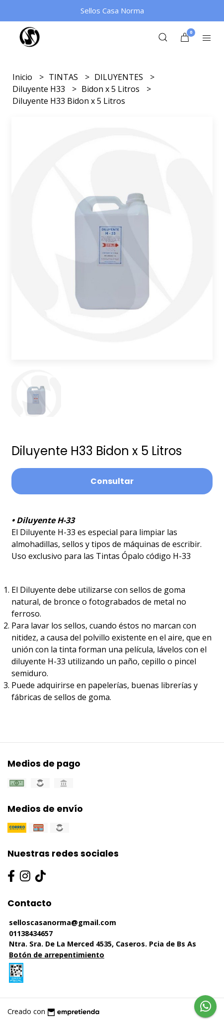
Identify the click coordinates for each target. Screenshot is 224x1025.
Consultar (112, 481)
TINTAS (64, 77)
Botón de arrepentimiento (56, 954)
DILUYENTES (119, 77)
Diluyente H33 (39, 88)
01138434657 (31, 933)
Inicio (23, 77)
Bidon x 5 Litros (111, 88)
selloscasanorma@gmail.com (62, 922)
